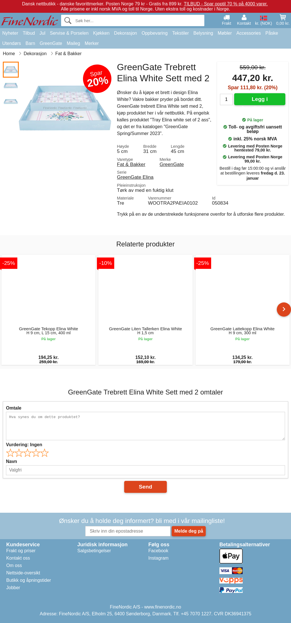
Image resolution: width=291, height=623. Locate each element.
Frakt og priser (21, 550)
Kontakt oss (18, 558)
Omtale (13, 408)
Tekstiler (180, 33)
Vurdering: (24, 444)
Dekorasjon (125, 33)
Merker (92, 43)
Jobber (13, 587)
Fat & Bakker (131, 164)
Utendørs (11, 43)
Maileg (73, 43)
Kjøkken (101, 33)
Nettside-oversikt (23, 572)
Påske (271, 33)
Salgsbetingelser (94, 550)
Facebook (158, 550)
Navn (11, 461)
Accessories (248, 33)
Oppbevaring (155, 33)
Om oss (14, 565)
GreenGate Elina (135, 177)
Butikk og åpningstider (28, 580)
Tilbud (29, 33)
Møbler (225, 33)
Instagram (158, 558)
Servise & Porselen (69, 33)
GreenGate (51, 43)
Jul (42, 33)
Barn (30, 43)
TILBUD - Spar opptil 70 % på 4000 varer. (226, 3)
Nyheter (10, 33)
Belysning (203, 33)
